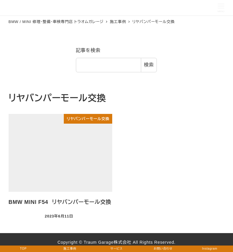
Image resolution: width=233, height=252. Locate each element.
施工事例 (69, 248)
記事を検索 (88, 50)
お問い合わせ (163, 248)
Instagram (209, 248)
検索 (149, 64)
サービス (116, 248)
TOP (23, 248)
